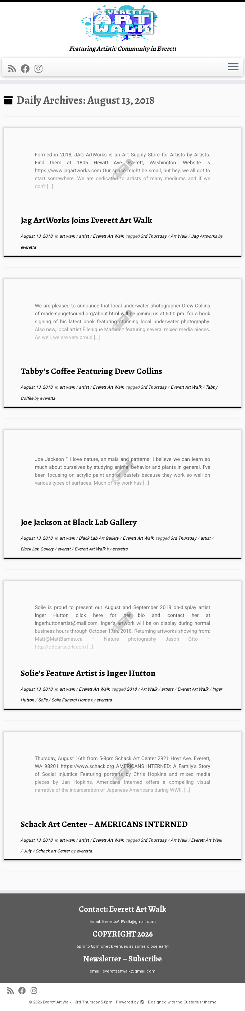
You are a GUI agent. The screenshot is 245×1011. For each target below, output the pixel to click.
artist (84, 236)
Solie (43, 700)
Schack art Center (53, 851)
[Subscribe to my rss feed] (14, 69)
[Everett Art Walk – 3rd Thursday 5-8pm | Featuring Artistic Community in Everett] (122, 23)
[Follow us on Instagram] (41, 69)
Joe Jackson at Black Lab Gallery (79, 522)
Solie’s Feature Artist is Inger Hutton (88, 673)
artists (167, 689)
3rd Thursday (154, 236)
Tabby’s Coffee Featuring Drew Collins (91, 371)
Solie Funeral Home (71, 700)
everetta (28, 247)
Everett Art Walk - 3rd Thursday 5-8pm (78, 1002)
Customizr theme (200, 1002)
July (28, 851)
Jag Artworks (204, 236)
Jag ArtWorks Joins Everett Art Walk (86, 220)
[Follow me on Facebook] (28, 69)
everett (65, 549)
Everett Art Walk (109, 236)
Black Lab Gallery (38, 549)
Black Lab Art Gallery (99, 538)
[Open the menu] (233, 67)
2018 (132, 689)
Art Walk (179, 236)
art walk (67, 236)
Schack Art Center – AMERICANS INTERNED (104, 824)
